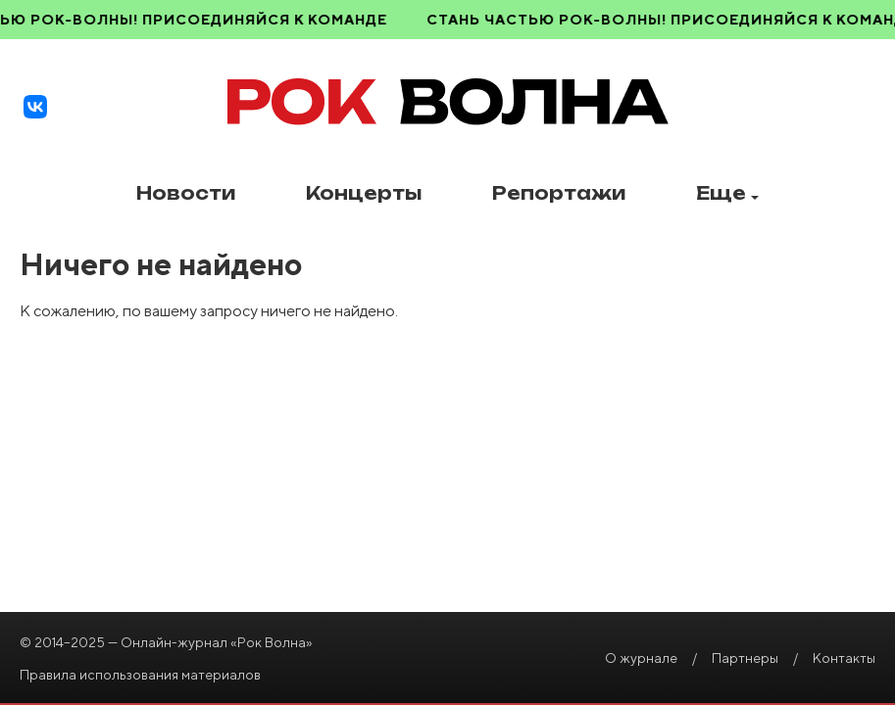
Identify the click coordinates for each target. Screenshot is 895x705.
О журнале (641, 658)
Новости (185, 193)
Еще (727, 193)
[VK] (35, 106)
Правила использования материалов (140, 674)
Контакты (844, 658)
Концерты (364, 193)
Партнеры (745, 658)
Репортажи (558, 193)
